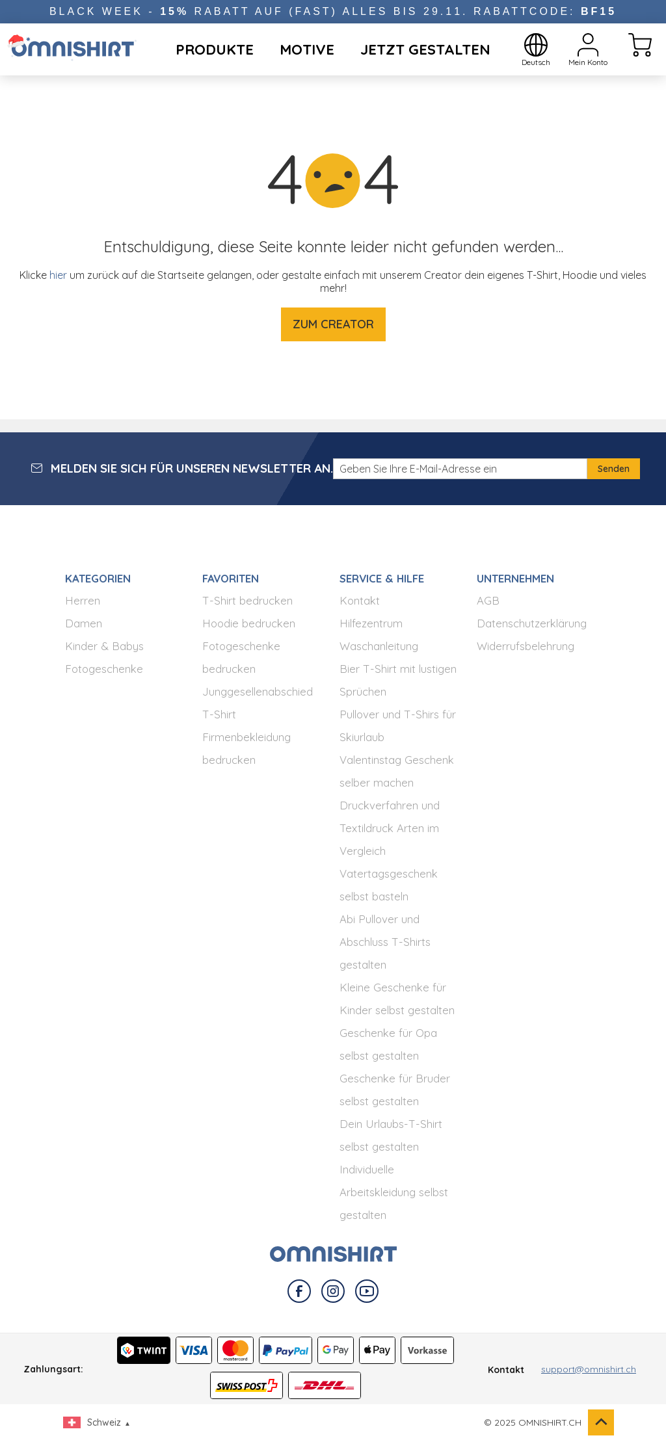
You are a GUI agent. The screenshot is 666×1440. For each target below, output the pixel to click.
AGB (488, 600)
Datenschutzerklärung (532, 623)
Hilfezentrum (371, 623)
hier (58, 274)
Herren (82, 600)
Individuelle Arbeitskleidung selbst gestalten (394, 1192)
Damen (83, 623)
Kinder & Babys (104, 646)
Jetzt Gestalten (425, 49)
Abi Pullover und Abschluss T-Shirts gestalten (385, 941)
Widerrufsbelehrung (525, 646)
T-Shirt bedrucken (247, 600)
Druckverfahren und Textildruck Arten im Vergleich (390, 827)
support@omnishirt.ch (588, 1369)
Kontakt (360, 600)
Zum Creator (333, 324)
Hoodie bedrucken (248, 623)
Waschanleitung (379, 646)
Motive (307, 49)
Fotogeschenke (104, 668)
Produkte (215, 49)
